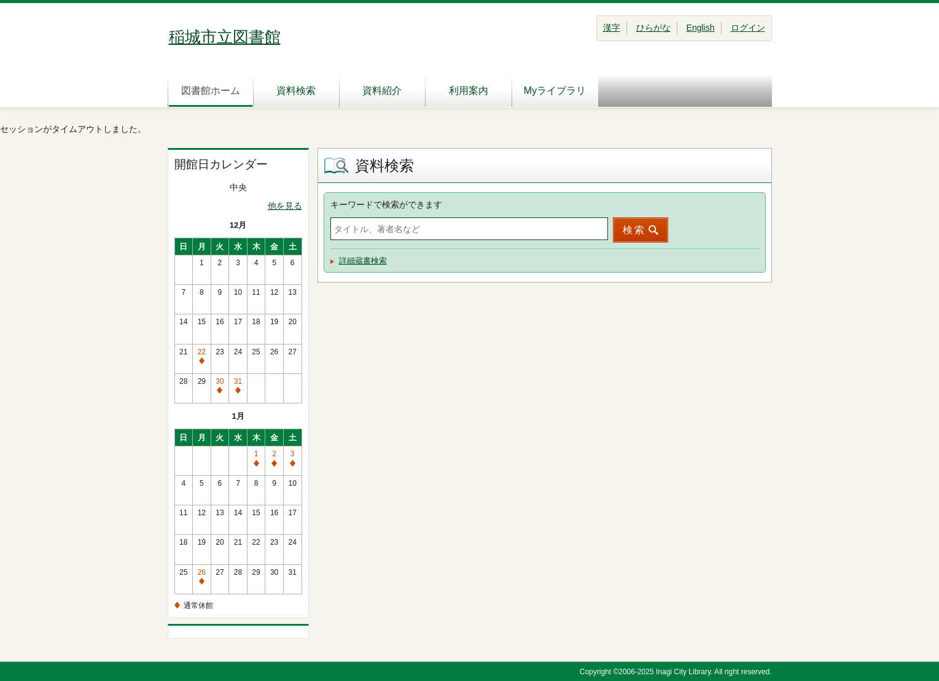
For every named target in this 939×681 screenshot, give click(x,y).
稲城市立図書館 (225, 37)
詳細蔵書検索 (363, 260)
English (701, 28)
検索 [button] (634, 230)
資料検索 (296, 90)
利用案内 (468, 90)
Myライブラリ (555, 90)
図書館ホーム (210, 90)
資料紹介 (382, 90)
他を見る (285, 206)
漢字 (611, 28)
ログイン (748, 28)
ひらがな (653, 28)
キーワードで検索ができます (386, 204)
